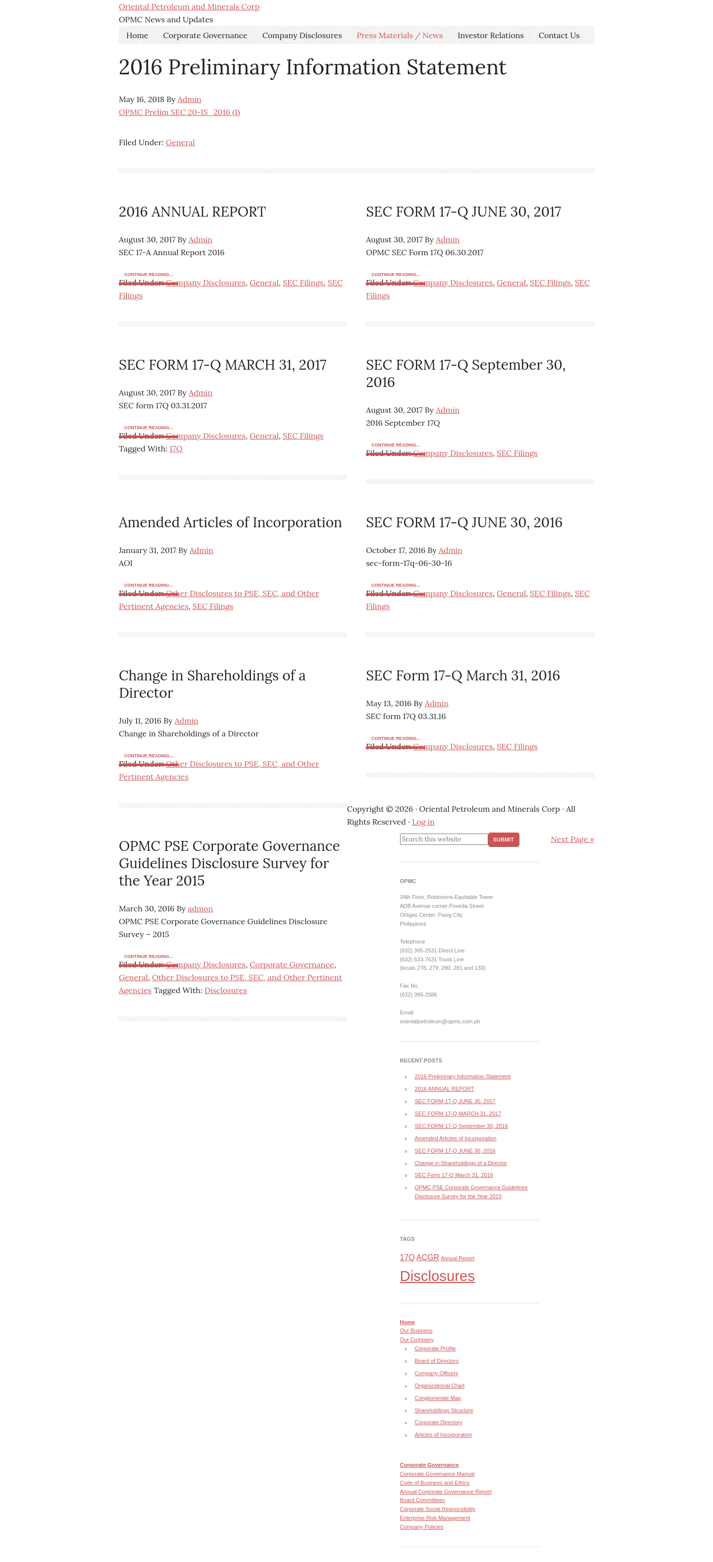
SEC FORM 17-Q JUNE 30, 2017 (463, 212)
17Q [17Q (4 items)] (407, 1257)
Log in (423, 822)
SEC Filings (303, 282)
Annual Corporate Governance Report (446, 1492)
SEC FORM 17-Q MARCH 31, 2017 (222, 365)
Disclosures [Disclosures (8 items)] (437, 1276)
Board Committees (422, 1500)
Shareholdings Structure (444, 1410)
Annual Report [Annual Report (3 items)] (457, 1258)
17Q (175, 448)
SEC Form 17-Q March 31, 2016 (463, 675)
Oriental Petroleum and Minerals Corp (189, 6)
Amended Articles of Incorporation (230, 522)
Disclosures (225, 990)
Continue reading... (148, 274)
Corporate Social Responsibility (438, 1509)
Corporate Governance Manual (437, 1474)
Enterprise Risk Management (435, 1518)
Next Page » (572, 839)
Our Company (417, 1339)
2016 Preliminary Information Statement (313, 67)
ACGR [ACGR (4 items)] (427, 1257)
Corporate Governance (292, 964)
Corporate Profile (435, 1348)
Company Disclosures (206, 282)
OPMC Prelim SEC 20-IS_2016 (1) (179, 112)
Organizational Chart (440, 1386)
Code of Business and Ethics (435, 1483)
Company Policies (422, 1527)
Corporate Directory (438, 1422)
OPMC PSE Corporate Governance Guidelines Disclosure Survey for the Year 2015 (229, 863)
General (180, 142)
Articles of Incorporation (443, 1435)
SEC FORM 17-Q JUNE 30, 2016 (464, 522)
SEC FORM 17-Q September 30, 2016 (465, 373)
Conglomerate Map (438, 1398)
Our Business (416, 1331)
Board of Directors (437, 1361)
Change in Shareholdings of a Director (212, 684)
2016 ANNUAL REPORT (192, 212)
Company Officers (436, 1373)
